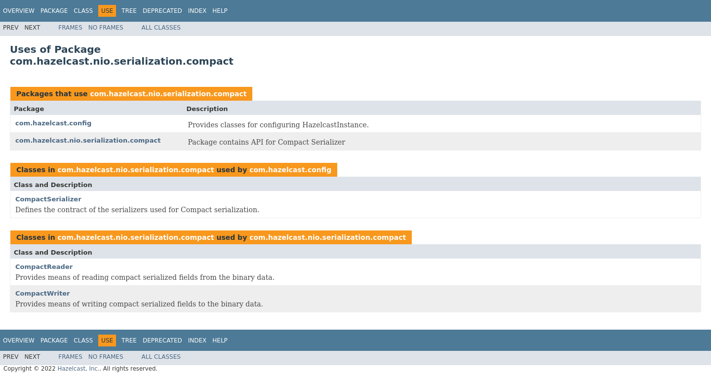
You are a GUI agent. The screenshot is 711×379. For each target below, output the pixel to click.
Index (197, 10)
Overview (19, 10)
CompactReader (44, 266)
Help (220, 10)
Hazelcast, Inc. (78, 368)
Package (54, 10)
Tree (129, 10)
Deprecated (162, 10)
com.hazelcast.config (53, 123)
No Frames (105, 27)
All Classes (161, 27)
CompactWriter (42, 293)
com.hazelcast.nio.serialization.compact (168, 94)
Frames (70, 27)
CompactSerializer (48, 199)
